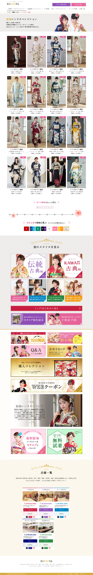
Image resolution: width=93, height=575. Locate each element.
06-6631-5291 (62, 504)
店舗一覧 (82, 8)
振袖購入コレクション (34, 8)
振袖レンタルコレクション (17, 8)
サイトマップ (83, 574)
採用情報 (70, 574)
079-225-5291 (46, 535)
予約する (29, 509)
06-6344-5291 (46, 504)
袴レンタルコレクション (59, 8)
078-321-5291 (30, 504)
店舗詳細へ (29, 513)
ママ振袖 (46, 8)
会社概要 (76, 574)
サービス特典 (73, 8)
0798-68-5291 (30, 535)
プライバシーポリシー (62, 574)
